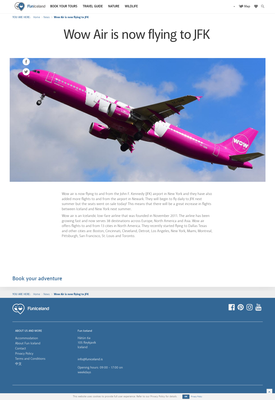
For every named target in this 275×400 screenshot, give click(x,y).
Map (247, 6)
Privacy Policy (24, 353)
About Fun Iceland (27, 343)
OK (186, 396)
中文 (18, 364)
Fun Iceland (30, 6)
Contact (20, 348)
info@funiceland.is (90, 359)
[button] (234, 6)
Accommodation (26, 338)
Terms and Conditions (30, 359)
